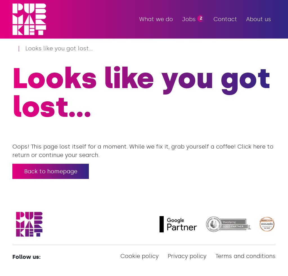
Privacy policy (187, 256)
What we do (156, 19)
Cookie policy (139, 256)
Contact (225, 19)
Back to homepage (50, 171)
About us (258, 19)
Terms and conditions (245, 256)
